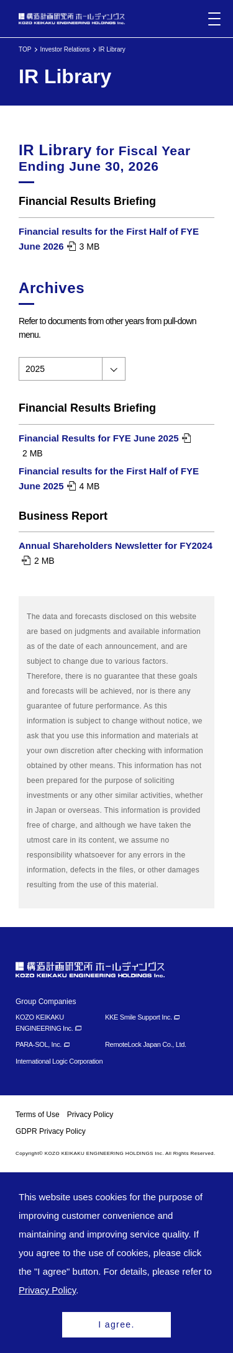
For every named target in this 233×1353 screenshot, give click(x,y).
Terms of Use (38, 1114)
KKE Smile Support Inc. (138, 1017)
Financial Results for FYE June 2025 (99, 438)
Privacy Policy (90, 1114)
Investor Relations (64, 49)
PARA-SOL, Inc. (39, 1044)
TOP (25, 49)
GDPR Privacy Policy (51, 1131)
